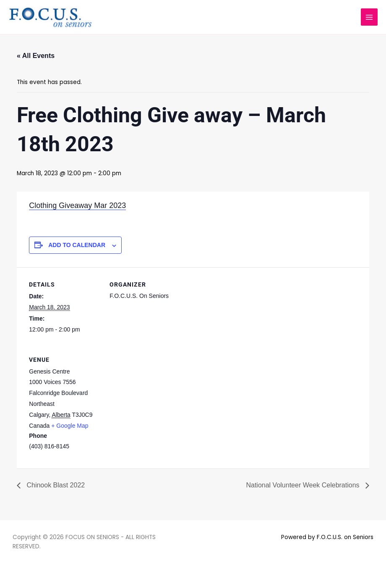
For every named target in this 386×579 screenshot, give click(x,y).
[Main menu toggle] (369, 17)
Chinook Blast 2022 (55, 485)
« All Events (36, 55)
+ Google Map (69, 425)
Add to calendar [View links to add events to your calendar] (76, 245)
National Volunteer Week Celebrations (303, 485)
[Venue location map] (154, 400)
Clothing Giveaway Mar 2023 (77, 205)
